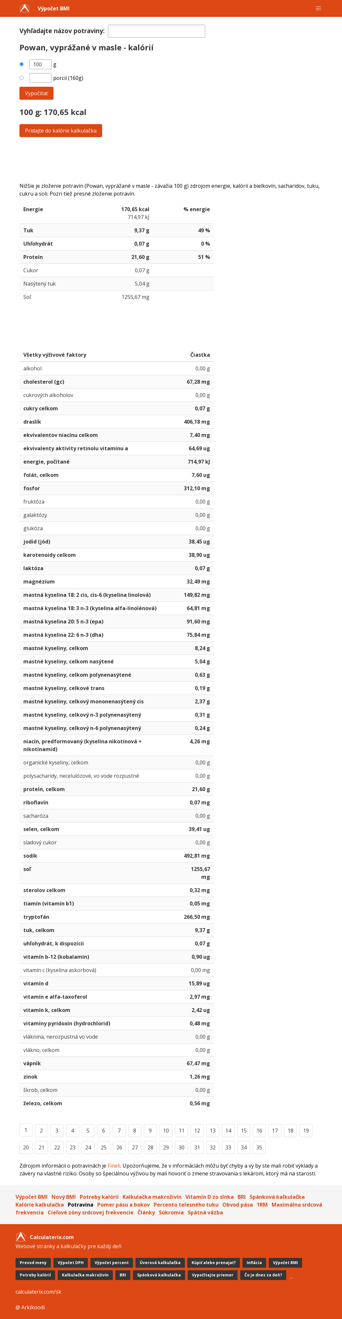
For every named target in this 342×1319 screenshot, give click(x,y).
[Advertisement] (171, 159)
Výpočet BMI (54, 8)
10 (166, 1130)
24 (88, 1147)
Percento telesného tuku (186, 1204)
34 (244, 1147)
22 (57, 1147)
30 (181, 1147)
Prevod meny (33, 1262)
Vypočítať (36, 93)
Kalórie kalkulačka (40, 1204)
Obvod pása (237, 1204)
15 (244, 1130)
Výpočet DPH (71, 1262)
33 (228, 1147)
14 (228, 1130)
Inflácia (254, 1262)
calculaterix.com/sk (38, 1291)
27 (135, 1147)
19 (306, 1130)
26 (119, 1147)
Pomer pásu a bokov (123, 1204)
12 (197, 1130)
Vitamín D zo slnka (209, 1196)
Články (146, 1212)
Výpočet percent (112, 1262)
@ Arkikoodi (30, 1307)
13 (213, 1130)
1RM (262, 1204)
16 (259, 1130)
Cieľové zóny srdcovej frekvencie (91, 1212)
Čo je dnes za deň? (263, 1275)
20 (26, 1147)
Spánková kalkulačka (277, 1196)
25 (104, 1147)
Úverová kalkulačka (160, 1262)
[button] (318, 8)
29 (166, 1147)
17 (275, 1130)
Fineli (114, 1165)
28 (150, 1147)
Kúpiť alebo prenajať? (214, 1262)
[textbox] (156, 31)
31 (197, 1147)
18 (290, 1130)
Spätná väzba (205, 1212)
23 (73, 1147)
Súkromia (171, 1212)
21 (41, 1147)
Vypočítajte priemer (212, 1275)
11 (181, 1130)
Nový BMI (64, 1196)
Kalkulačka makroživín (152, 1196)
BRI (242, 1196)
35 (259, 1147)
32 (213, 1147)
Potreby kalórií (99, 1196)
